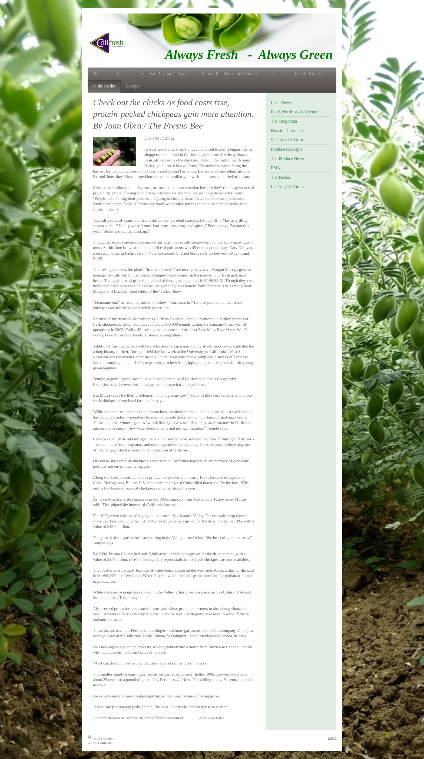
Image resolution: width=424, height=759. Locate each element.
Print (94, 738)
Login (332, 738)
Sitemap (108, 738)
